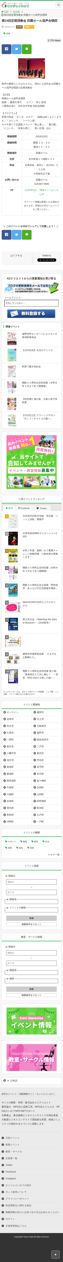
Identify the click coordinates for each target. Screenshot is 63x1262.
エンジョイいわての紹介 (18, 1185)
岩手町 (40, 766)
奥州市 (40, 753)
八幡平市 (11, 753)
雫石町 (40, 760)
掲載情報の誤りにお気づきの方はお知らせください (33, 1212)
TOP (5, 11)
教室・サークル (14, 1151)
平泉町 (10, 787)
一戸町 (40, 821)
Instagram (11, 1178)
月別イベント (13, 1138)
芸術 (8, 33)
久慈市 (10, 732)
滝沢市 (10, 760)
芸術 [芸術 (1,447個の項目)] (32, 848)
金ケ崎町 (41, 780)
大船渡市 (41, 726)
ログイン (10, 1219)
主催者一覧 (11, 1158)
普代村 (10, 808)
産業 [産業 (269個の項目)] (10, 848)
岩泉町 (10, 801)
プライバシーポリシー (17, 1198)
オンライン (12, 712)
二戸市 (40, 746)
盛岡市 (40, 712)
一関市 (10, 739)
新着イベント (13, 1144)
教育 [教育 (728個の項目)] (36, 841)
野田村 (10, 814)
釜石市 (10, 746)
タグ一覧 (55, 854)
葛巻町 (10, 766)
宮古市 (10, 726)
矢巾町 (16, 11)
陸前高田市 (43, 739)
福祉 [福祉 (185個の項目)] (21, 848)
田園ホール (29, 27)
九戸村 (40, 814)
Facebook (11, 1171)
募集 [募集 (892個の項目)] (25, 841)
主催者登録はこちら (16, 1225)
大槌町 (10, 794)
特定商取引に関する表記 (18, 1205)
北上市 (40, 719)
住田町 (40, 787)
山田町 (40, 794)
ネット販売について (16, 1192)
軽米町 (40, 808)
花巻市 (10, 719)
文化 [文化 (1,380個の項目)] (47, 841)
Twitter (9, 1165)
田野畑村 (41, 801)
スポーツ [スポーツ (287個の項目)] (12, 841)
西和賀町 (11, 780)
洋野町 (10, 821)
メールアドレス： (13, 297)
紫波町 (10, 773)
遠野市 (40, 732)
